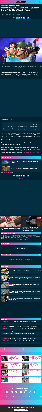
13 (7, 273)
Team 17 (6, 5)
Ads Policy (11, 350)
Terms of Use (37, 348)
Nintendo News (34, 400)
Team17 (2, 133)
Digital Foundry (27, 400)
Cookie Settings (22, 350)
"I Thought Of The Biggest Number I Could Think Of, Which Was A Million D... (20, 323)
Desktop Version (29, 350)
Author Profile (16, 239)
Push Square (14, 400)
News (3, 5)
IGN (38, 400)
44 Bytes (25, 396)
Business (17, 5)
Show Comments (21, 248)
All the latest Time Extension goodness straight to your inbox (21, 407)
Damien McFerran (7, 14)
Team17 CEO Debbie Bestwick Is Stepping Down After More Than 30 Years (20, 9)
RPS (31, 402)
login (22, 259)
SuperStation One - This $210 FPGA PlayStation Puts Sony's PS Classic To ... (20, 326)
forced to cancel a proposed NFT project (30, 152)
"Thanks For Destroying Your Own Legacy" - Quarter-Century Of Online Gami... (20, 328)
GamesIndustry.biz (22, 402)
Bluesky (22, 239)
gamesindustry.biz (8, 172)
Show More (21, 384)
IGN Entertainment (17, 396)
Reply (26, 239)
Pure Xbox (20, 400)
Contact (25, 348)
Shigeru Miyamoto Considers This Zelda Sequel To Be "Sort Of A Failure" (19, 333)
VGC (17, 402)
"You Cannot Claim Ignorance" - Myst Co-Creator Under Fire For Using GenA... (20, 321)
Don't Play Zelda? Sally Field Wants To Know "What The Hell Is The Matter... (20, 338)
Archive (16, 350)
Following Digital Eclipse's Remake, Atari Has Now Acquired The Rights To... (19, 335)
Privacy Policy (31, 348)
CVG (28, 402)
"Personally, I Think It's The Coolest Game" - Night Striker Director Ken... (20, 331)
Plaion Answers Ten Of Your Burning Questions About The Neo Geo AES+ (19, 343)
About (6, 348)
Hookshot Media (7, 396)
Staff (10, 348)
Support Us (21, 348)
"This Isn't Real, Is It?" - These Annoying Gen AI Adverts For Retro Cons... (19, 340)
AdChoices (30, 396)
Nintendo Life (8, 400)
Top (3, 348)
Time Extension (32, 236)
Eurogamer (12, 402)
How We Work (14, 348)
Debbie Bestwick (12, 5)
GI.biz (19, 67)
